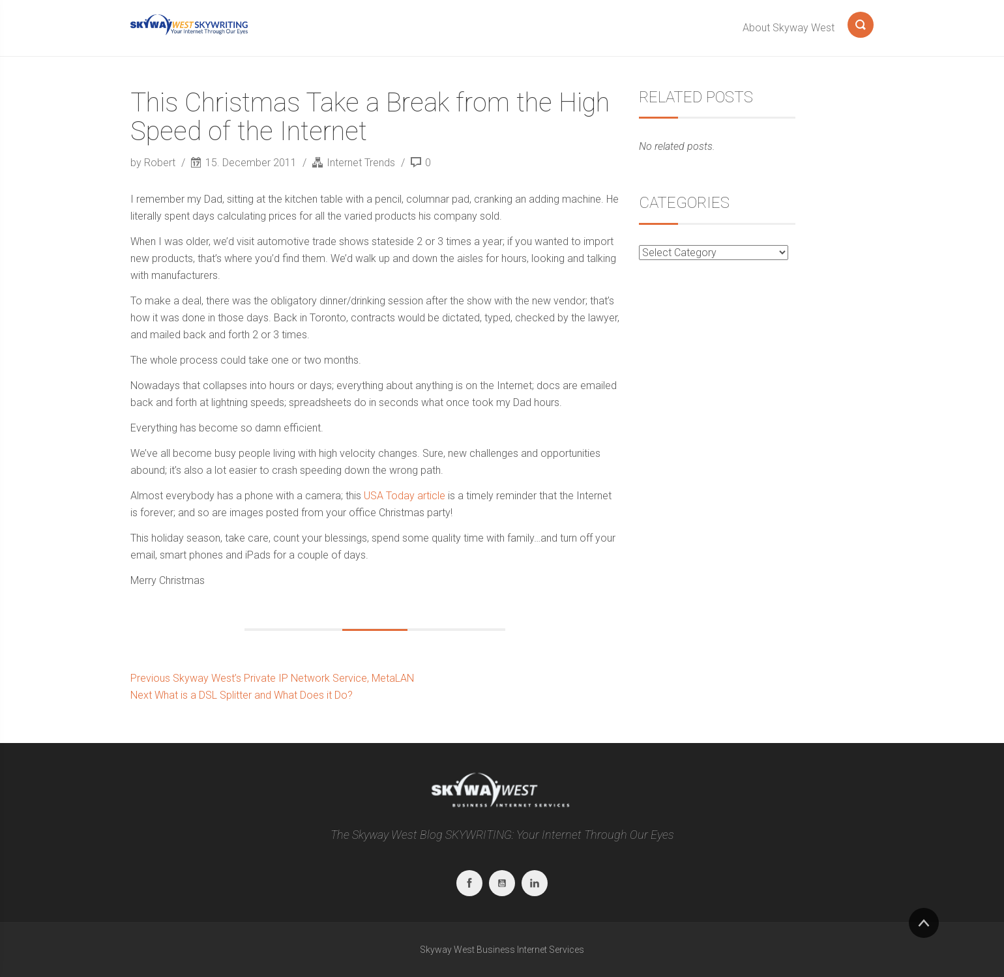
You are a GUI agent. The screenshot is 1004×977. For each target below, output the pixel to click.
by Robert (154, 162)
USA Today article (404, 495)
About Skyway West (788, 28)
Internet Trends (361, 162)
